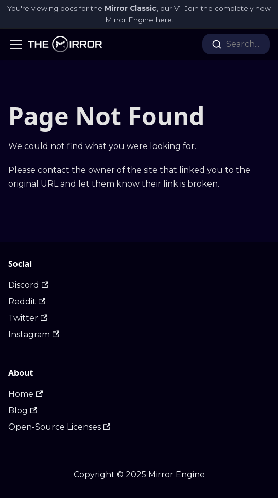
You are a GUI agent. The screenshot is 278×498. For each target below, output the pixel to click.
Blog (22, 410)
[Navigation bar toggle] (16, 44)
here (163, 19)
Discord (28, 285)
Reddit (26, 301)
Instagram (33, 334)
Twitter (27, 318)
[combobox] (236, 44)
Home (25, 394)
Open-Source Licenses (59, 427)
